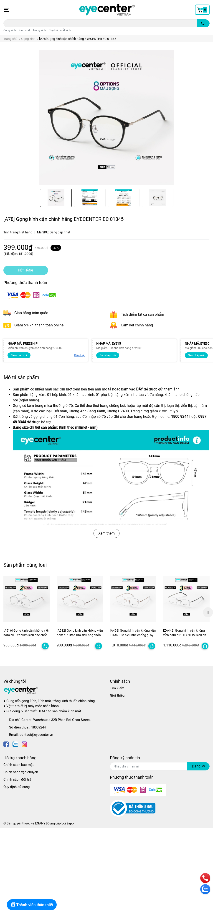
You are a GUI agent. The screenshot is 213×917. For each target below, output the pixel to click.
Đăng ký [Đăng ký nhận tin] (198, 766)
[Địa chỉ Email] (160, 766)
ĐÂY (139, 389)
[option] (56, 198)
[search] (203, 23)
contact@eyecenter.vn (36, 735)
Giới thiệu (117, 695)
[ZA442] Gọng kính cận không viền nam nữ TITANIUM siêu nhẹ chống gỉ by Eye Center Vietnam (185, 635)
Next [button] (208, 612)
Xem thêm (106, 533)
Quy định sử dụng (16, 787)
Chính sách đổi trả (17, 780)
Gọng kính (9, 30)
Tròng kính (39, 30)
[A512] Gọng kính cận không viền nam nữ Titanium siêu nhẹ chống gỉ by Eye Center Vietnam (80, 635)
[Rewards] (32, 904)
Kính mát (24, 30)
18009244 (38, 727)
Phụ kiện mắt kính (60, 30)
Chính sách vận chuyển (20, 772)
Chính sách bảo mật (18, 765)
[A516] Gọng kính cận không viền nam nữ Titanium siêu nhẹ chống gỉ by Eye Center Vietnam (26, 635)
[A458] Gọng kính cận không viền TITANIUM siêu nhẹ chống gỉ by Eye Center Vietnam (133, 635)
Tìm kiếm (117, 688)
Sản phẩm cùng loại (25, 565)
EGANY (40, 823)
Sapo (70, 823)
